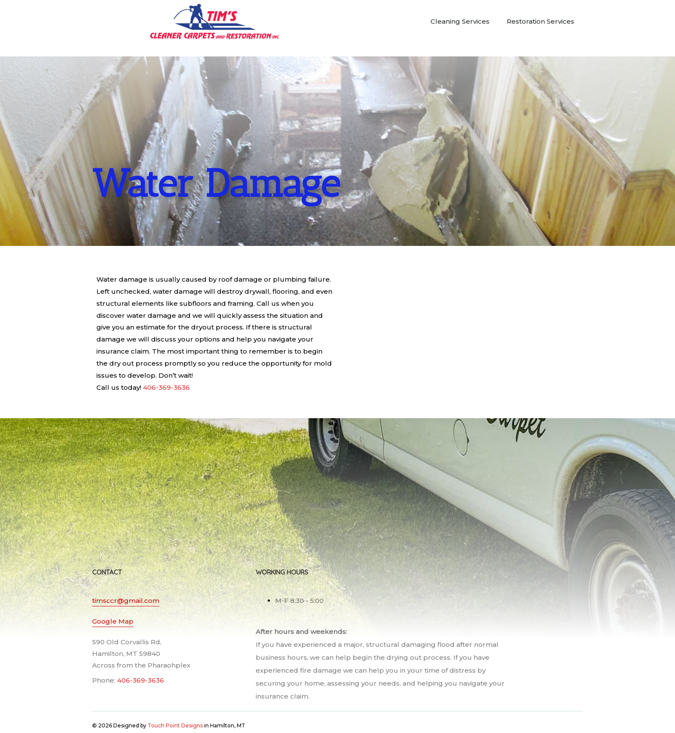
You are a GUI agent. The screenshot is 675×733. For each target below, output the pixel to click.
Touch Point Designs (175, 725)
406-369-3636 (166, 387)
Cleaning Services (459, 21)
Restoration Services (540, 21)
